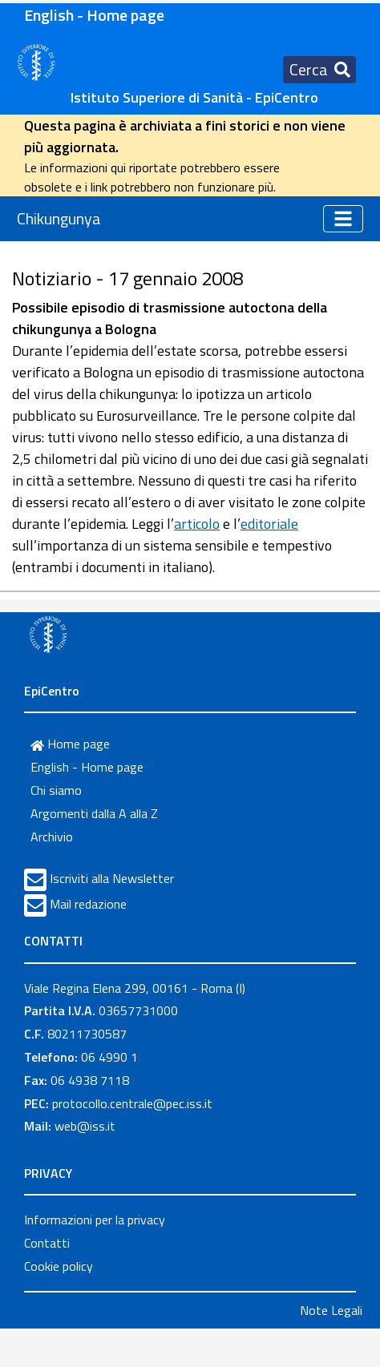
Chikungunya (59, 218)
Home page (70, 743)
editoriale (269, 523)
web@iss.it (85, 1125)
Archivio (51, 836)
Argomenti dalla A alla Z (94, 813)
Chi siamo (56, 790)
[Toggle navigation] (319, 69)
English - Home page (94, 14)
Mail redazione (88, 903)
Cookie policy (58, 1266)
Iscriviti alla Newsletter (112, 878)
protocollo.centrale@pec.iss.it (132, 1103)
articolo (197, 523)
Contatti (47, 1242)
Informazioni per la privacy (94, 1219)
